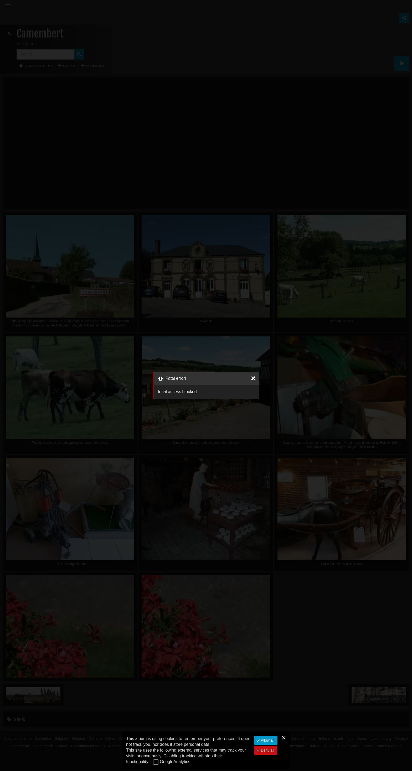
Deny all (267, 750)
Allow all (267, 740)
